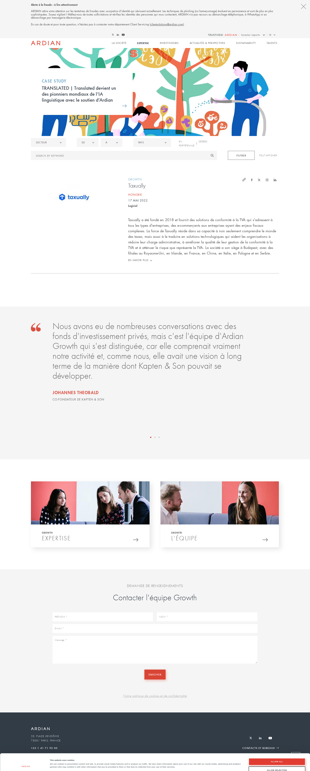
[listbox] (48, 142)
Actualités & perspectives (208, 43)
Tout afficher (268, 155)
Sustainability (246, 43)
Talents (272, 43)
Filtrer (241, 155)
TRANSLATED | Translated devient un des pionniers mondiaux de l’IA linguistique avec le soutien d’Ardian (79, 94)
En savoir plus (138, 260)
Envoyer (155, 674)
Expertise (143, 43)
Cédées (203, 141)
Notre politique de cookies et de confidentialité (155, 696)
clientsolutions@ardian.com (167, 24)
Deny (277, 762)
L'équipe (184, 539)
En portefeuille (187, 143)
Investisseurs (169, 43)
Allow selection (277, 754)
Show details (164, 761)
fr (270, 34)
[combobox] (152, 142)
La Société (119, 43)
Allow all (277, 746)
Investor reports (250, 35)
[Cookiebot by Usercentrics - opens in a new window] (25, 764)
